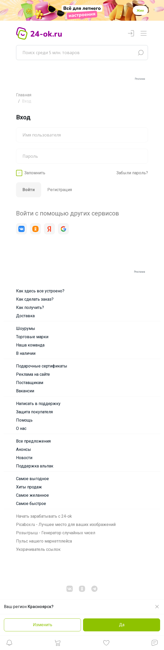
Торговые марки (32, 336)
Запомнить (34, 172)
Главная (23, 94)
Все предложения (33, 441)
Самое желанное (32, 495)
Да (121, 624)
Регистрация (59, 189)
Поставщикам (29, 382)
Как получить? (30, 307)
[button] (9, 644)
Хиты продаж (29, 487)
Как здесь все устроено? (40, 290)
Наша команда (30, 345)
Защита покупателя (34, 411)
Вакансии (25, 390)
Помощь (24, 420)
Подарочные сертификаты (41, 366)
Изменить (42, 624)
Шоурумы (25, 328)
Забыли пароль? (132, 172)
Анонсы (23, 449)
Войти (29, 189)
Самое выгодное (32, 478)
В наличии (25, 353)
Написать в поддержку (38, 403)
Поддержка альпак (34, 466)
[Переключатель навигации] (143, 33)
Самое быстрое (31, 503)
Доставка (25, 315)
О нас (21, 428)
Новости (24, 457)
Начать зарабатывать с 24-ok (44, 516)
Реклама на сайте (33, 374)
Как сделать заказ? (35, 299)
